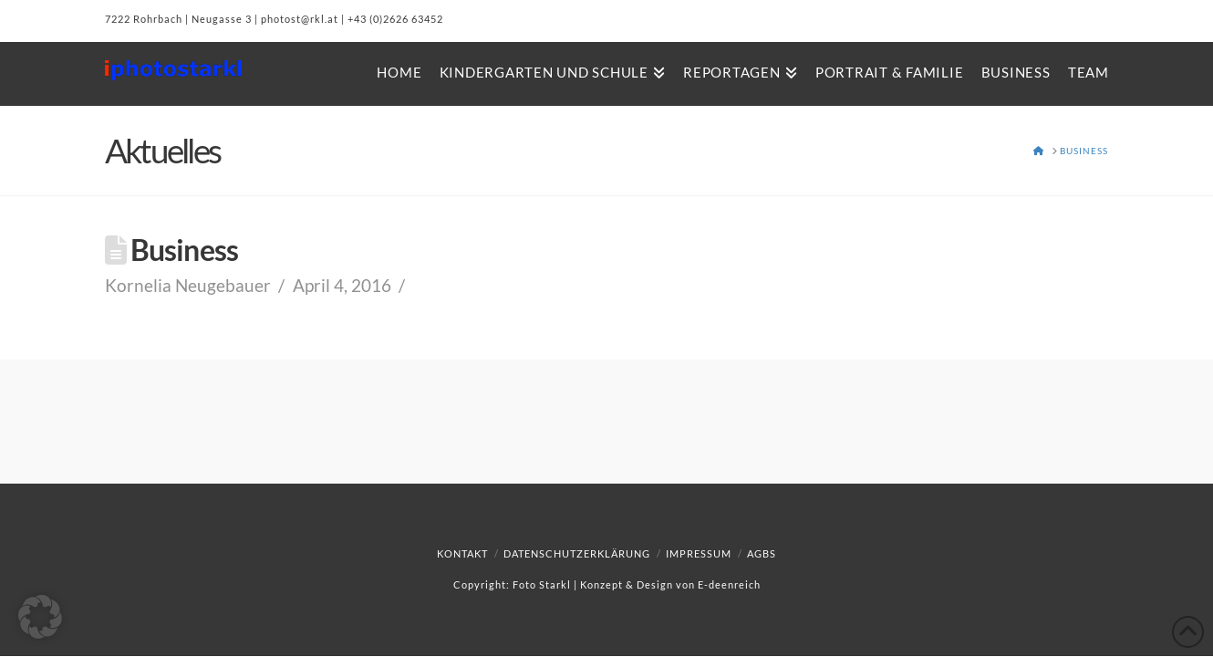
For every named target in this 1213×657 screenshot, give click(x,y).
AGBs (761, 553)
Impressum (698, 553)
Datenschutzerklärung (576, 553)
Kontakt (462, 553)
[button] (40, 617)
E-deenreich (729, 584)
